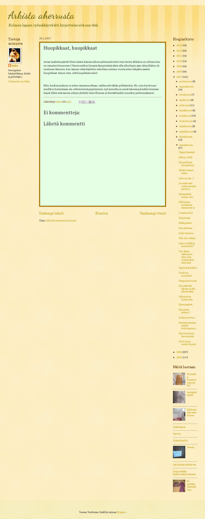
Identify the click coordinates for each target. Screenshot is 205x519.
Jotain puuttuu (187, 317)
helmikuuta (185, 136)
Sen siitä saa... (186, 228)
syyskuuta (185, 100)
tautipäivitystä (192, 394)
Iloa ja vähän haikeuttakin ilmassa (184, 473)
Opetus (177, 433)
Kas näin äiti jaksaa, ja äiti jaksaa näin (187, 288)
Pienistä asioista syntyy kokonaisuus (187, 325)
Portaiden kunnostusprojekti (191, 380)
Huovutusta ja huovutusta (186, 335)
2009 (180, 66)
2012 (180, 50)
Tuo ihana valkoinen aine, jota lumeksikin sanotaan (186, 257)
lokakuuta (185, 94)
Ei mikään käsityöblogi (191, 485)
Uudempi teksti (51, 213)
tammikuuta (186, 145)
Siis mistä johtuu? (184, 311)
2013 (180, 45)
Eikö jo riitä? (185, 157)
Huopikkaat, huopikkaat (186, 164)
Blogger (121, 512)
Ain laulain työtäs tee (184, 464)
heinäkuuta (185, 110)
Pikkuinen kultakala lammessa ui (187, 205)
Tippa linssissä (186, 152)
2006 (180, 352)
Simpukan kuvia (188, 280)
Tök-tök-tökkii (187, 238)
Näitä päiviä (185, 223)
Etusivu (101, 213)
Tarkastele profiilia (19, 81)
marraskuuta (186, 86)
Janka (15, 65)
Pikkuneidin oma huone (191, 412)
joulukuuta (185, 81)
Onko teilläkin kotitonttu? (187, 245)
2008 (180, 71)
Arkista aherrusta (41, 15)
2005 (180, 357)
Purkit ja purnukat (185, 274)
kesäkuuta (185, 115)
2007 (180, 77)
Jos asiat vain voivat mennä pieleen (187, 186)
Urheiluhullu (180, 440)
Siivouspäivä (185, 304)
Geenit (190, 447)
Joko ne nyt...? (186, 178)
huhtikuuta (185, 126)
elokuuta (184, 105)
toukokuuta (186, 121)
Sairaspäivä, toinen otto (186, 195)
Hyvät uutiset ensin (186, 171)
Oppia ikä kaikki (188, 267)
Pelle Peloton (186, 233)
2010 (180, 61)
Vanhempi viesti (153, 213)
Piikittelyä (184, 218)
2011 (180, 55)
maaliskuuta (186, 131)
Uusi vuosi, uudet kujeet (187, 343)
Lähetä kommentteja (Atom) (61, 220)
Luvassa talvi (186, 212)
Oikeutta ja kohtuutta (185, 298)
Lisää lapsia (179, 427)
